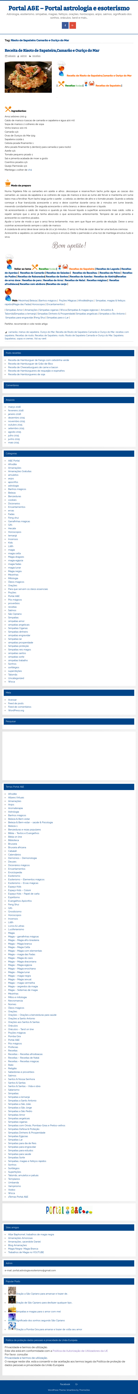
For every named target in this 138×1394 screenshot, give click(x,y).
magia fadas (14, 564)
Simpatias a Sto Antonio (112, 313)
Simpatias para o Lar (58, 317)
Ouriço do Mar (47, 332)
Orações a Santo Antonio (21, 1018)
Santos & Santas (17, 1082)
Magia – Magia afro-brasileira (23, 940)
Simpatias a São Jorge (20, 1107)
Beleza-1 (12, 826)
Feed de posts (16, 703)
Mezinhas (23, 300)
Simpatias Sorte (16, 1157)
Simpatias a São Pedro (20, 1111)
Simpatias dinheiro (18, 631)
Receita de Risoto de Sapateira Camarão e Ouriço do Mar (85, 332)
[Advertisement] (69, 756)
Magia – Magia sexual (19, 979)
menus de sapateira (29, 332)
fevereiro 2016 (16, 410)
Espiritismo (14, 897)
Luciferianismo (16, 929)
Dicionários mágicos (19, 865)
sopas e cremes (25, 338)
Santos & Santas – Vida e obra (24, 1086)
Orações (12, 585)
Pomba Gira (14, 1036)
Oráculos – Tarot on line (21, 1029)
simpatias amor (16, 621)
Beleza (33, 300)
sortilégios (13, 667)
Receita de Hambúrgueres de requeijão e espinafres (36, 370)
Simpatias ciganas (48, 310)
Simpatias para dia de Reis (22, 1143)
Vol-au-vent (40, 338)
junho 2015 (14, 439)
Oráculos (13, 1025)
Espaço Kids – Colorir (19, 890)
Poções (12, 592)
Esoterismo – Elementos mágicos (26, 879)
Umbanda (13, 1182)
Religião (12, 1068)
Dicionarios (14, 503)
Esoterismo (14, 875)
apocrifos (13, 482)
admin (23, 56)
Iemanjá (12, 535)
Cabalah (12, 851)
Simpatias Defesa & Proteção (23, 1129)
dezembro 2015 (16, 417)
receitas (36, 56)
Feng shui (13, 517)
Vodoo (11, 1189)
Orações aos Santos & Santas (24, 1022)
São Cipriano (15, 614)
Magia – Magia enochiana (22, 968)
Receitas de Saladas (57, 272)
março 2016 (14, 407)
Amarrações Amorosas (20, 1238)
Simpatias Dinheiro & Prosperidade (56, 313)
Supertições (14, 1172)
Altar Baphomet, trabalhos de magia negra (31, 1234)
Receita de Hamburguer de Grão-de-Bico (30, 363)
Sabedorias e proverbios (21, 1072)
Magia (11, 933)
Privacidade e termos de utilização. (26, 1357)
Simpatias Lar (15, 1139)
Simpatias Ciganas (18, 628)
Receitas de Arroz (53, 280)
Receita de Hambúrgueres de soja (26, 374)
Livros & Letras (16, 926)
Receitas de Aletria (105, 276)
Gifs (10, 524)
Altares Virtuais (16, 797)
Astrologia (13, 811)
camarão (13, 332)
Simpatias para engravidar (19, 317)
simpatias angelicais (19, 624)
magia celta (14, 553)
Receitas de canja (57, 284)
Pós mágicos (15, 599)
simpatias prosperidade (20, 642)
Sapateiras (10, 338)
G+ (76, 1384)
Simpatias (13, 617)
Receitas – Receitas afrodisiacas (25, 1054)
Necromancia (15, 1000)
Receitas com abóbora (32, 284)
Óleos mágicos (16, 1007)
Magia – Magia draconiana (22, 961)
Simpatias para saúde (19, 1154)
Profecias (13, 1047)
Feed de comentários (19, 706)
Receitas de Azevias (81, 276)
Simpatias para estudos (20, 1150)
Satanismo (13, 1089)
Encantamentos (55, 304)
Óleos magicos (16, 581)
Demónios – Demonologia (22, 858)
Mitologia (13, 578)
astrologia (13, 485)
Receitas (70, 85)
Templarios (14, 1179)
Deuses (12, 861)
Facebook (65, 1384)
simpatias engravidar (19, 635)
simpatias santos (17, 653)
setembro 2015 (16, 428)
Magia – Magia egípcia (20, 965)
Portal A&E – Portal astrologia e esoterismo (69, 8)
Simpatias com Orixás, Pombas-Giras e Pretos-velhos (36, 1125)
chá (30, 169)
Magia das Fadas (22, 304)
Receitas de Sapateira (108, 85)
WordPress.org (16, 710)
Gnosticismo (15, 911)
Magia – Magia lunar (19, 972)
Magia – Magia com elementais (25, 950)
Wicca (63, 310)
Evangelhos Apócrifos (20, 901)
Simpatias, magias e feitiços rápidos (27, 1161)
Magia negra (15, 571)
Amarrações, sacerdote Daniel (24, 1241)
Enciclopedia (15, 872)
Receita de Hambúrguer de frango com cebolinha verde (38, 360)
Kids (10, 542)
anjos (11, 478)
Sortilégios (13, 1168)
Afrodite (82, 300)
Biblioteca (13, 840)
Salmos (12, 610)
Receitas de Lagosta (107, 269)
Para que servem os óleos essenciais (28, 589)
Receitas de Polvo (110, 272)
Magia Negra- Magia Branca (23, 1248)
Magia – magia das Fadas (21, 954)
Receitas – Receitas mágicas (23, 1061)
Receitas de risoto (24, 335)
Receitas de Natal (75, 280)
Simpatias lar (15, 639)
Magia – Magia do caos (20, 958)
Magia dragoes (16, 556)
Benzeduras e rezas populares (24, 829)
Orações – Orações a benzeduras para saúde (32, 1015)
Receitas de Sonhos (57, 276)
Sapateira (118, 335)
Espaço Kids (14, 886)
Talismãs (12, 674)
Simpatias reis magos (19, 649)
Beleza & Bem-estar (19, 819)
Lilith (10, 546)
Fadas (11, 514)
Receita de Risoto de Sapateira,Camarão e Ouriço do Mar (52, 50)
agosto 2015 (14, 432)
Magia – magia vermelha (21, 982)
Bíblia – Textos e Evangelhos (23, 833)
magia (11, 549)
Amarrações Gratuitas (19, 471)
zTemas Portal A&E (18, 1196)
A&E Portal (14, 460)
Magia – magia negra (19, 975)
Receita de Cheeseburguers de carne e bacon (33, 367)
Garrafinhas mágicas (19, 521)
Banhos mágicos (48, 300)
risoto (61, 335)
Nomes (12, 1004)
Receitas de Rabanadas (31, 276)
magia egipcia (15, 560)
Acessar (12, 699)
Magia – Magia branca (20, 943)
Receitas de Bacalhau (85, 272)
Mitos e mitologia (17, 997)
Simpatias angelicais (86, 313)
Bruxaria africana (17, 847)
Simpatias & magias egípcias (83, 310)
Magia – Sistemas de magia (23, 990)
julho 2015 (13, 435)
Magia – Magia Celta (19, 947)
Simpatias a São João (19, 1104)
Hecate (12, 528)
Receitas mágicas (97, 280)
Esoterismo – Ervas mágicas (23, 883)
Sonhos (12, 663)
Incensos (13, 539)
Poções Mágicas (67, 300)
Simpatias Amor (14, 310)
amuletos (13, 475)
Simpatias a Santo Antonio (22, 1100)
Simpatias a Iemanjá (25, 313)
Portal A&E (14, 596)
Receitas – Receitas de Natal (23, 1057)
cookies (12, 500)
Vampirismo (14, 1186)
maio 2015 (13, 442)
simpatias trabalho (18, 660)
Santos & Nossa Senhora (21, 1079)
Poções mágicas (17, 1032)
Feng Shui (39, 317)
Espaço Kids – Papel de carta (23, 893)
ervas (11, 510)
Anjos (90, 300)
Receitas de (29, 280)
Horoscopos (38, 304)
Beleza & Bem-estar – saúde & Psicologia (30, 822)
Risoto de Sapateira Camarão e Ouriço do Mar (88, 335)
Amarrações (31, 310)
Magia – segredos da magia (23, 986)
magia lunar (14, 567)
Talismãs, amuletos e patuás (23, 1175)
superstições (15, 671)
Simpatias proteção (18, 646)
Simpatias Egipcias (18, 1136)
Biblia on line (15, 836)
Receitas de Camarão (32, 272)
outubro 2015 (15, 424)
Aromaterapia (15, 808)
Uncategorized (16, 678)
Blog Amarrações (17, 1245)
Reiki (10, 1065)
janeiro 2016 (14, 414)
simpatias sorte (16, 656)
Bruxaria (12, 843)
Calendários (14, 854)
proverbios (14, 603)
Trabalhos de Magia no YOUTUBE (26, 1252)
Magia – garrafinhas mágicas (23, 936)
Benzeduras (14, 496)
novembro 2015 (16, 421)
